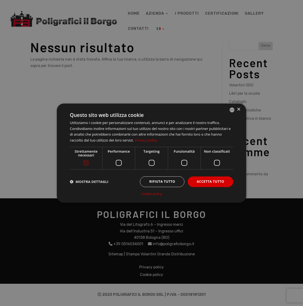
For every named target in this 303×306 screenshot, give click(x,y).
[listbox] (232, 109)
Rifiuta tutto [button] (162, 181)
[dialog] (151, 153)
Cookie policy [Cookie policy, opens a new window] (151, 194)
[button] (89, 182)
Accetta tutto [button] (210, 181)
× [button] (238, 109)
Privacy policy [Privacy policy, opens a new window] (146, 140)
